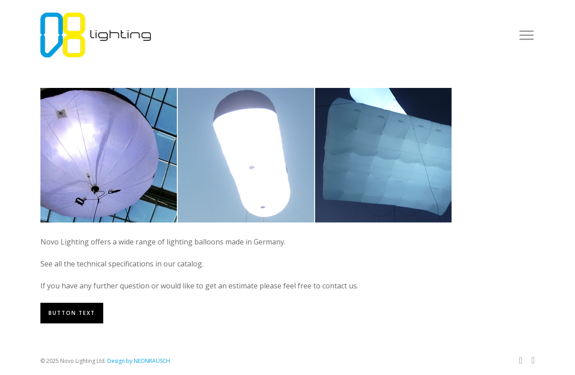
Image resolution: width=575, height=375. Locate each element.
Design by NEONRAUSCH (138, 361)
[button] (527, 35)
